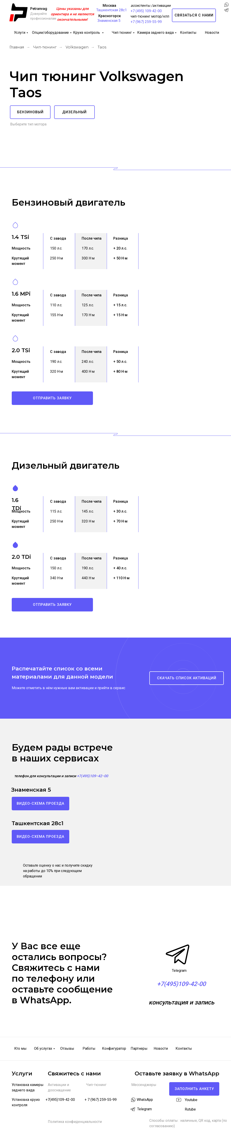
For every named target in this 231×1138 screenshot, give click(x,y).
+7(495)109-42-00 (60, 1099)
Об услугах (43, 1048)
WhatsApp (145, 1099)
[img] (226, 22)
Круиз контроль (87, 32)
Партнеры (139, 1048)
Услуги (19, 32)
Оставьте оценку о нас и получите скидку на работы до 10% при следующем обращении (57, 870)
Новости (212, 32)
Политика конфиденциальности (75, 1122)
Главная (16, 47)
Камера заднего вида (155, 32)
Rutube (190, 1109)
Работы (89, 1048)
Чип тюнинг (122, 32)
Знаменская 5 (108, 20)
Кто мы (20, 1048)
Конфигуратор (114, 1048)
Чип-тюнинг (45, 47)
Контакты (188, 32)
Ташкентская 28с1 (111, 10)
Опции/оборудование (50, 32)
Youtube (191, 1100)
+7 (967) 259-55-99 (146, 22)
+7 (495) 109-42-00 (146, 11)
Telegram (179, 970)
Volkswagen (77, 47)
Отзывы (67, 1048)
